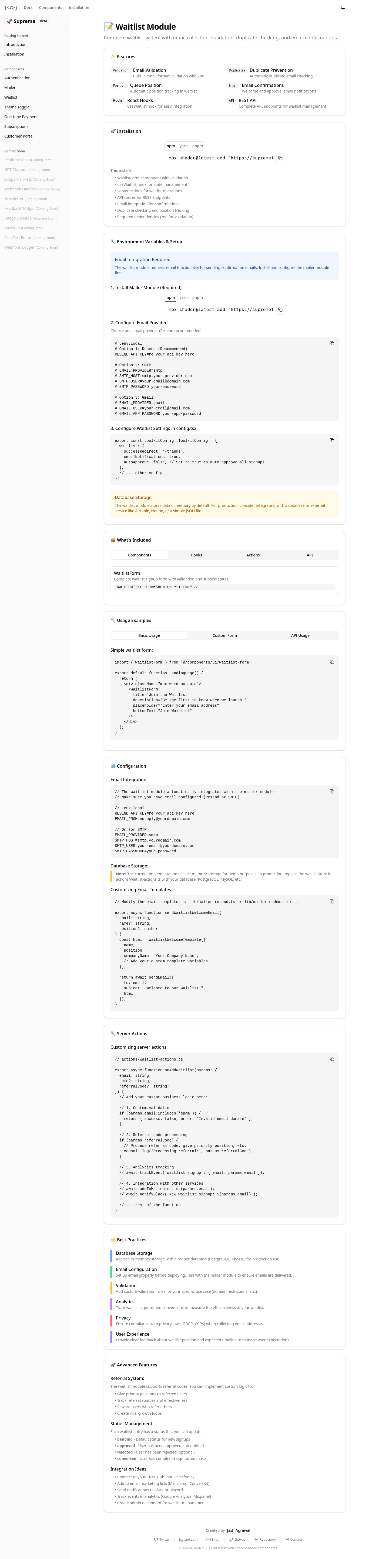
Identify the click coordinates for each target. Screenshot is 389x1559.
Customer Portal (18, 136)
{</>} (10, 7)
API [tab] (310, 555)
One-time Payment (21, 116)
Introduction (15, 44)
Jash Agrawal (238, 1530)
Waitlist (10, 97)
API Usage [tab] (300, 635)
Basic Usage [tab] (149, 635)
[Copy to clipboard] (280, 158)
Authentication (17, 77)
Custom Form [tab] (225, 635)
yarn (184, 145)
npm (170, 146)
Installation (14, 54)
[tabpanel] (224, 580)
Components (50, 7)
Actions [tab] (253, 555)
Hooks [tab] (196, 555)
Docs (28, 7)
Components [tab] (139, 555)
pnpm (197, 145)
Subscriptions (16, 126)
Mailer (9, 87)
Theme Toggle (16, 107)
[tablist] (224, 555)
